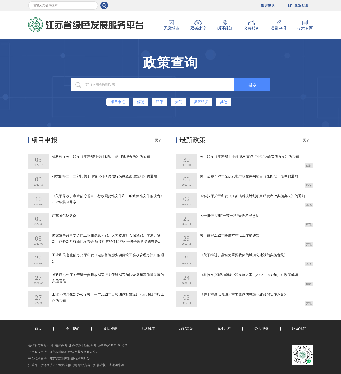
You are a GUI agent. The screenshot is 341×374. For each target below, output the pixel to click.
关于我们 (72, 328)
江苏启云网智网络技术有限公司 (71, 358)
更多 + (160, 140)
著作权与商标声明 (40, 345)
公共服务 (261, 328)
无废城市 (148, 328)
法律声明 (61, 345)
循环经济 (224, 328)
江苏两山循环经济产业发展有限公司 (74, 352)
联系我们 (299, 328)
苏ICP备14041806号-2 (112, 345)
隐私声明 (90, 345)
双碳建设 (186, 328)
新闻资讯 (110, 328)
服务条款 (75, 345)
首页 (38, 328)
